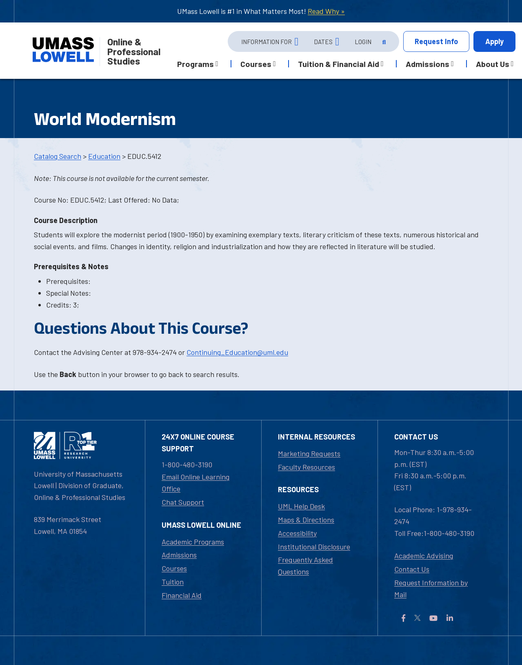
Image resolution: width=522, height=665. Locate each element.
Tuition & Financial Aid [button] (338, 63)
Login (363, 41)
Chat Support (183, 502)
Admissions (179, 554)
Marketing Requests (309, 453)
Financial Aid (182, 595)
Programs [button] (195, 63)
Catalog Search (57, 156)
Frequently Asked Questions (305, 565)
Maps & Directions (306, 519)
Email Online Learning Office (195, 482)
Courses (174, 568)
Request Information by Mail (431, 588)
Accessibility (297, 533)
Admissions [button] (427, 63)
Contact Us (411, 569)
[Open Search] (383, 41)
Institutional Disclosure (314, 546)
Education (104, 156)
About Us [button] (492, 63)
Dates (323, 41)
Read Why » (326, 11)
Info (436, 41)
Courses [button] (255, 63)
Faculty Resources (306, 466)
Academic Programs (193, 541)
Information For (266, 41)
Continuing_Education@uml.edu (237, 352)
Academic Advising (423, 555)
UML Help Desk (301, 506)
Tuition (173, 581)
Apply (494, 41)
